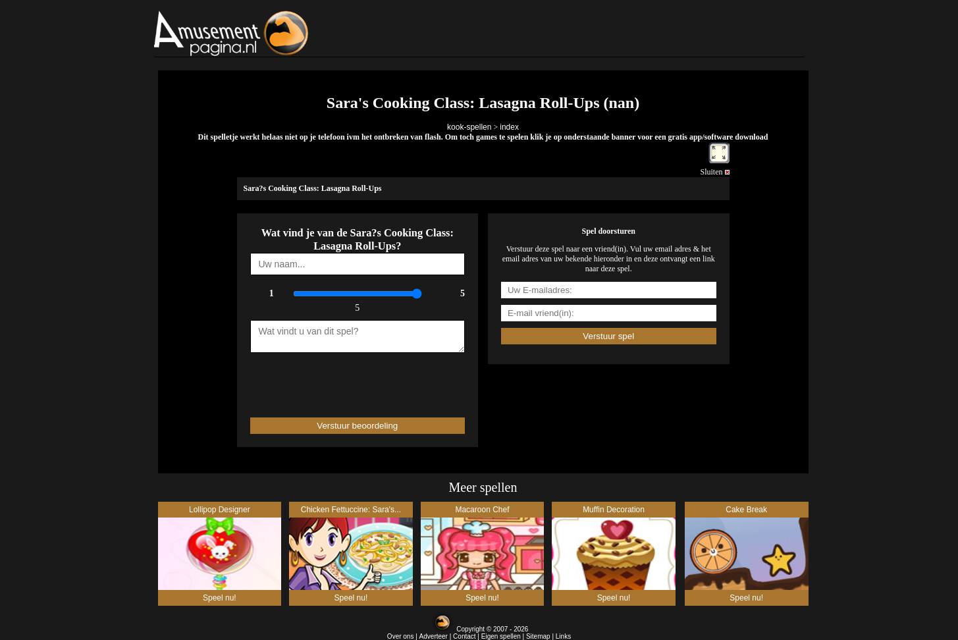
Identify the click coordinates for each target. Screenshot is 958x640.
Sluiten (714, 171)
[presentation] (327, 379)
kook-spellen (469, 127)
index (509, 127)
